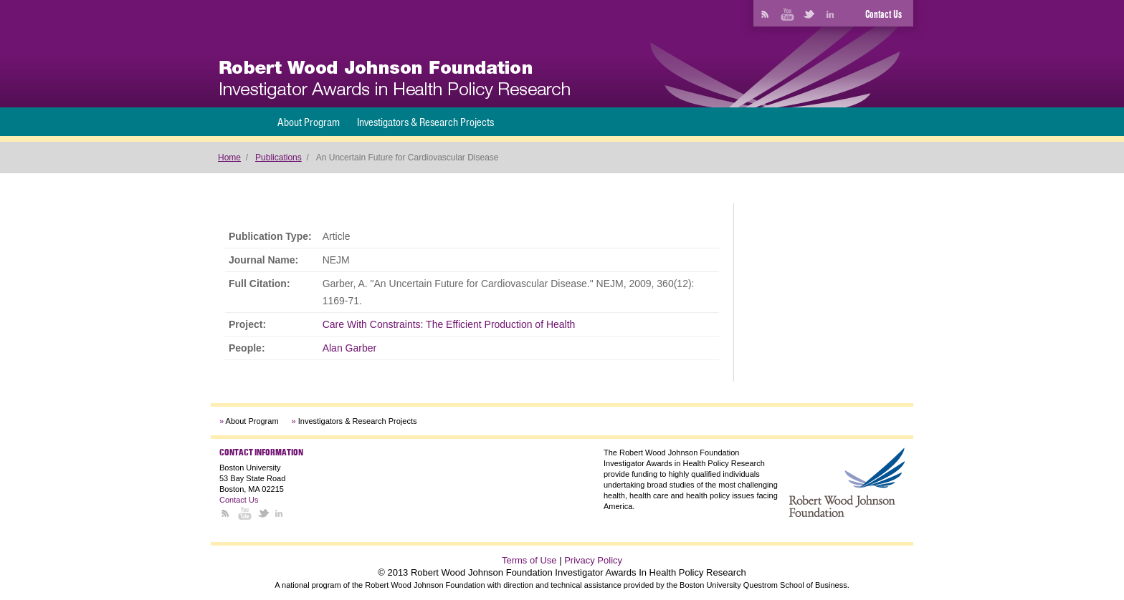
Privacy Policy (593, 560)
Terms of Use (529, 560)
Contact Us (883, 14)
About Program (308, 122)
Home (229, 158)
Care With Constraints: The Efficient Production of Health (449, 324)
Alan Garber (349, 348)
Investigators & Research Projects (425, 122)
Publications (278, 158)
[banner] (394, 80)
